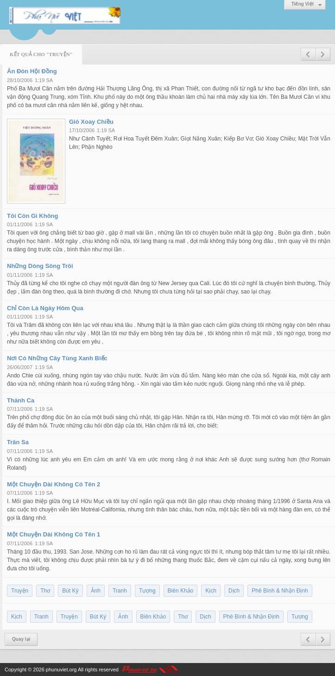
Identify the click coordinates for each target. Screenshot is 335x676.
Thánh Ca (20, 400)
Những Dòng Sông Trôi (40, 265)
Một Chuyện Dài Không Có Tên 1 (53, 534)
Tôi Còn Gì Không (32, 215)
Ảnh (96, 590)
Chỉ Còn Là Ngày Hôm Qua (45, 308)
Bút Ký (70, 590)
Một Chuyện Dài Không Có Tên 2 (53, 484)
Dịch (234, 590)
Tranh (120, 590)
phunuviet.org (61, 669)
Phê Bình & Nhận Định (280, 590)
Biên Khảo (181, 590)
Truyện (19, 590)
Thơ (45, 590)
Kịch (210, 590)
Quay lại (21, 639)
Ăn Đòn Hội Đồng (32, 71)
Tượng (147, 590)
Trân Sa (18, 442)
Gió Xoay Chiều (91, 121)
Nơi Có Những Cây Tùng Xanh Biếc (57, 358)
